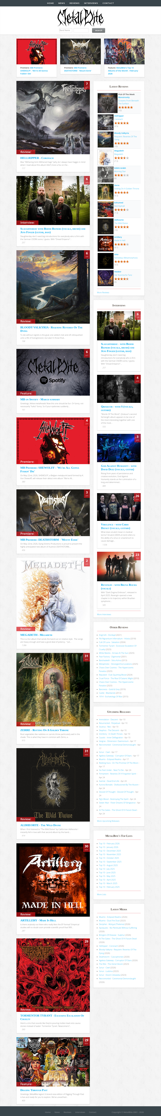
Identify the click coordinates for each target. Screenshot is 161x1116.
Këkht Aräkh (120, 168)
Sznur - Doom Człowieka (109, 975)
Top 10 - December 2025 (110, 850)
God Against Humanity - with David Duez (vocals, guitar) (118, 467)
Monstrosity (124, 97)
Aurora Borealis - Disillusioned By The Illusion (118, 784)
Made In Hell (119, 240)
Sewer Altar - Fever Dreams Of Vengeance (117, 802)
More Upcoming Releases (108, 821)
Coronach (118, 119)
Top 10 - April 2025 (107, 879)
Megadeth (119, 150)
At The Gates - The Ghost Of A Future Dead (118, 810)
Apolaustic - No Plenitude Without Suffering (118, 927)
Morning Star (120, 171)
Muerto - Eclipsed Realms (110, 759)
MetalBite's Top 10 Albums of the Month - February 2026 (123, 70)
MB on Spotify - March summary (40, 399)
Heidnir (117, 271)
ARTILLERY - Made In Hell (38, 920)
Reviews (75, 3)
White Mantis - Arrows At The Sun (113, 653)
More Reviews (103, 292)
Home (50, 3)
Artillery (118, 237)
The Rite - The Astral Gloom (111, 964)
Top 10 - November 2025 (110, 854)
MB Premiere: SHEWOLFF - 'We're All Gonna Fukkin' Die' (34, 70)
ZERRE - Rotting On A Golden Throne (44, 730)
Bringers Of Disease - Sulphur (112, 935)
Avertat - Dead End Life (109, 781)
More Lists (101, 894)
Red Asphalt (119, 206)
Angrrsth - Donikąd (107, 635)
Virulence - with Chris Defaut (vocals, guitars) (115, 526)
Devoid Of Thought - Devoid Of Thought (116, 791)
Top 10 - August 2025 (108, 865)
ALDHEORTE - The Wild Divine (40, 825)
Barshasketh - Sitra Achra (110, 660)
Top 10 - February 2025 (109, 887)
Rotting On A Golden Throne (126, 188)
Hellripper (119, 115)
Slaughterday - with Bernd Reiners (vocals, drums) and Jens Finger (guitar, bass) (117, 347)
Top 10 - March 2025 (108, 883)
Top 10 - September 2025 (110, 861)
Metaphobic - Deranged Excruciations (115, 664)
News (61, 3)
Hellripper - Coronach (108, 946)
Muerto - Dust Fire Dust (109, 920)
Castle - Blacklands (107, 693)
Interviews (91, 3)
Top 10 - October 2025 (109, 858)
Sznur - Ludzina (106, 971)
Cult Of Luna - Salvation (109, 642)
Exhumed (118, 202)
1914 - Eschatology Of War (110, 696)
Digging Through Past (33, 1090)
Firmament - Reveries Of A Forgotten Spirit (117, 773)
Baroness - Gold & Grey (109, 689)
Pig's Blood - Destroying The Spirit (113, 799)
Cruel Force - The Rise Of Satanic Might (116, 678)
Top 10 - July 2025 (107, 869)
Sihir (116, 254)
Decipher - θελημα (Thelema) (111, 924)
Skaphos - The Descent (109, 730)
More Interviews (104, 614)
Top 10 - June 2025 (107, 872)
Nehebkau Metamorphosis (126, 257)
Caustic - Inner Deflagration (111, 737)
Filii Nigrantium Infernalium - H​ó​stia (114, 638)
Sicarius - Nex (105, 726)
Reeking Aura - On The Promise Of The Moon (118, 762)
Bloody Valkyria (121, 133)
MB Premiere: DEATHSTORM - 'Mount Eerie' (49, 539)
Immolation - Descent (108, 719)
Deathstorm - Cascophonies (111, 956)
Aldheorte (119, 219)
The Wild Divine (121, 223)
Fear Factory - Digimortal (110, 656)
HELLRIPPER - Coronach (37, 158)
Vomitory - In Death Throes (111, 734)
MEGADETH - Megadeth (36, 635)
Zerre (116, 185)
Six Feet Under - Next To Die (111, 770)
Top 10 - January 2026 (108, 847)
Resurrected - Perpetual (109, 723)
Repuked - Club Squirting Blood (112, 674)
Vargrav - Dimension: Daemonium (114, 741)
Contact (108, 3)
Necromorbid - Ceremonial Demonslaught (117, 744)
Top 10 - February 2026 (109, 843)
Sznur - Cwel (104, 752)
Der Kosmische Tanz (123, 275)
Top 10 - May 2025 (107, 876)
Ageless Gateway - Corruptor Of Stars (115, 755)
